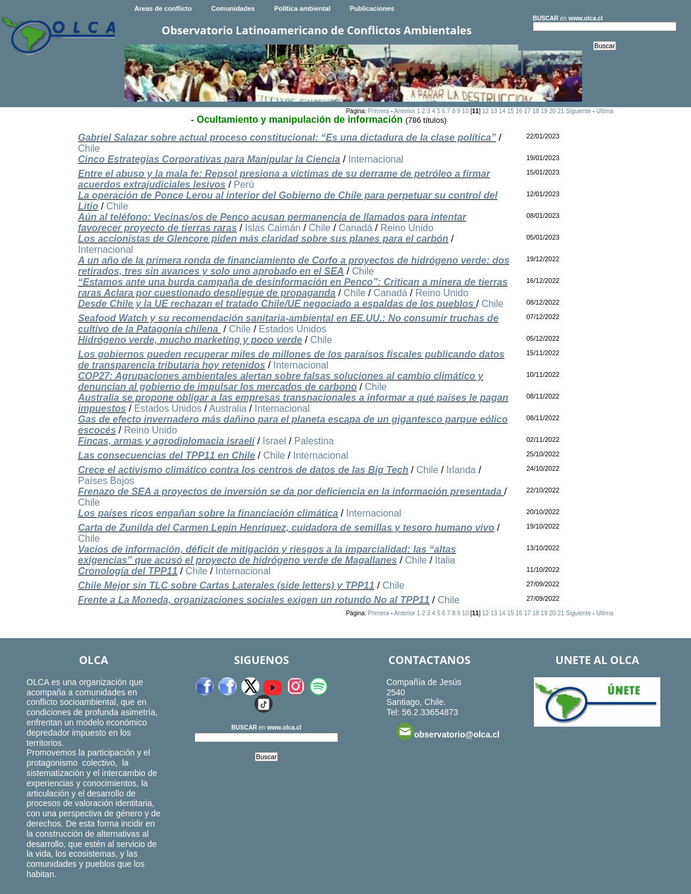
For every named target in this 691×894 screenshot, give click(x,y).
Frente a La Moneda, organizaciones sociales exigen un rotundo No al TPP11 (253, 600)
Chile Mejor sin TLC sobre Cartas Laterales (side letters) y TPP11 (226, 585)
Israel (274, 441)
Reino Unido (406, 228)
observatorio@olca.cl (448, 731)
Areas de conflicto (162, 8)
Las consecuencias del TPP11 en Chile (166, 455)
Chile (88, 148)
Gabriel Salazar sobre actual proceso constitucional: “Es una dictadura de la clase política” (286, 137)
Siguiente (578, 111)
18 (535, 111)
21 (560, 111)
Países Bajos (106, 481)
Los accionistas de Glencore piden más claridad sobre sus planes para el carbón (263, 239)
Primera (378, 111)
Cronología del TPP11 (127, 571)
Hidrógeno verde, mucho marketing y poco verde (190, 340)
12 (485, 111)
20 (552, 111)
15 (510, 111)
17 (527, 111)
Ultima (604, 111)
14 (502, 111)
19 (544, 111)
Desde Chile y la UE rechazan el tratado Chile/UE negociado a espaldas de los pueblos (277, 304)
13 (494, 111)
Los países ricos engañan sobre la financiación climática (208, 513)
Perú (244, 184)
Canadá (356, 228)
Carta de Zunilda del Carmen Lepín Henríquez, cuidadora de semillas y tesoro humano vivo (286, 528)
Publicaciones (372, 8)
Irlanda (461, 470)
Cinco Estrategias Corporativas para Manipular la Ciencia (209, 159)
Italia (445, 560)
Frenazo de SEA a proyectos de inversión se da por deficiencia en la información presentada (291, 491)
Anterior (404, 111)
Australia (227, 408)
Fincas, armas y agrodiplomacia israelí (166, 441)
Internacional (376, 159)
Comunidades (233, 8)
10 (465, 111)
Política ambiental (302, 8)
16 (519, 111)
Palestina (314, 441)
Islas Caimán (272, 228)
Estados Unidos (292, 329)
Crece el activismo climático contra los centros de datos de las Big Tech (243, 470)
